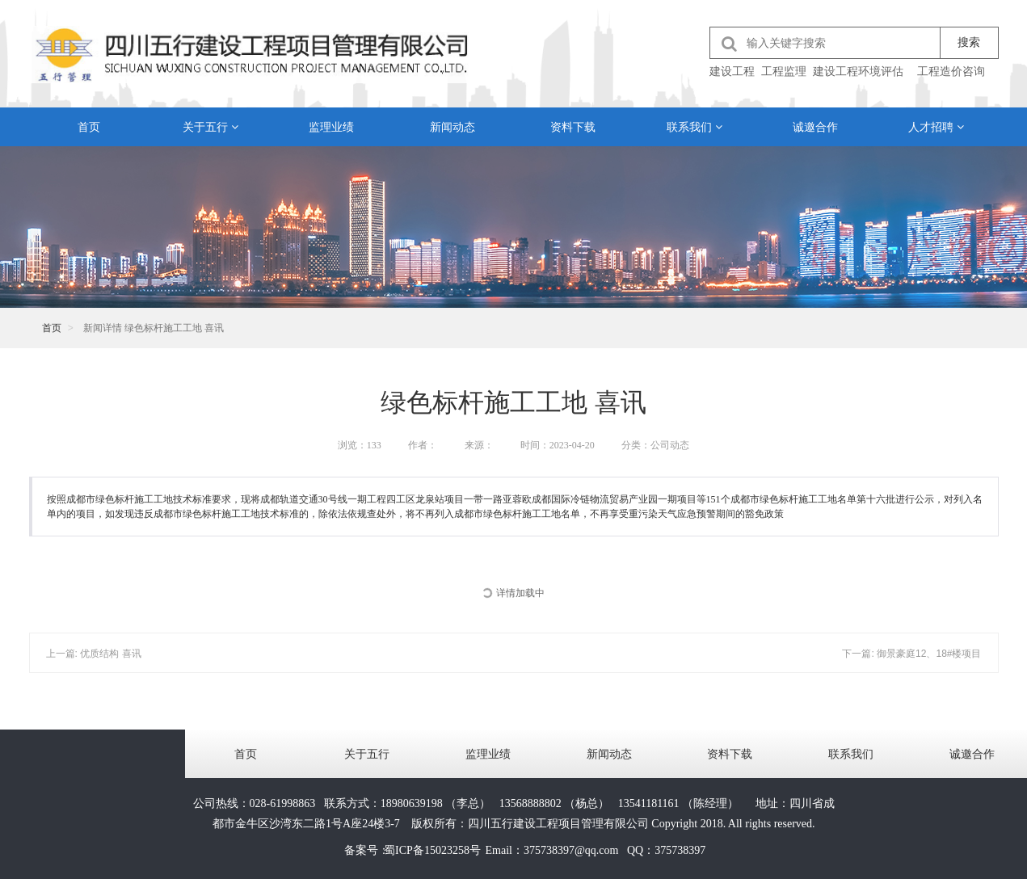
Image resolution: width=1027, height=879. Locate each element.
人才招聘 (936, 126)
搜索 (969, 42)
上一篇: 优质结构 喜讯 (93, 653)
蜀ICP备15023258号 (432, 850)
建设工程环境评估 (858, 71)
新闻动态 (452, 126)
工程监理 (783, 71)
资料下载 (573, 126)
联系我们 (694, 126)
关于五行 (210, 126)
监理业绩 (331, 126)
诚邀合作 (815, 126)
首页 (89, 126)
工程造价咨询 (951, 71)
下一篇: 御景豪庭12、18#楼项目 (911, 653)
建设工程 (732, 71)
